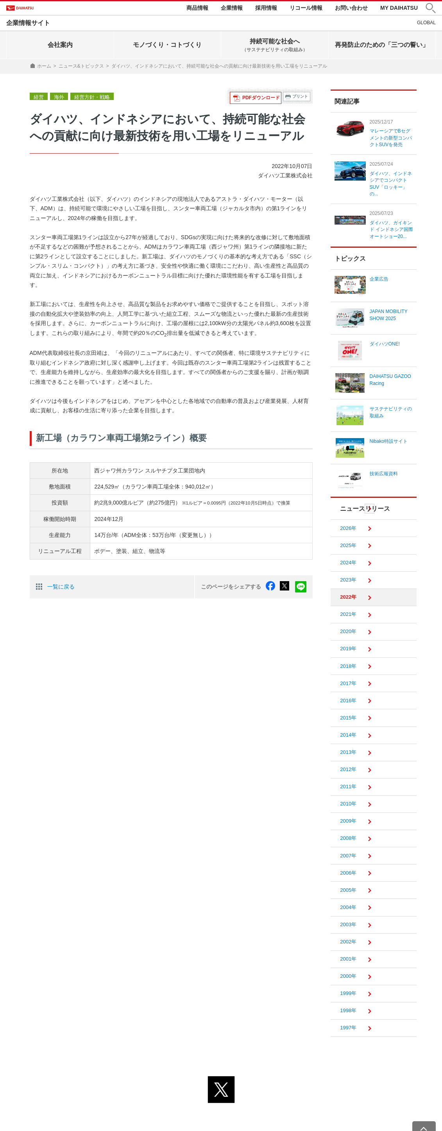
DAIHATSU (31, 9)
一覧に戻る (61, 587)
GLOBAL (426, 24)
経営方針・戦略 (89, 98)
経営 (38, 98)
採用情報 (266, 8)
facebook (274, 587)
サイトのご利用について (253, 1110)
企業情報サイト (28, 24)
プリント (300, 98)
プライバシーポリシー (186, 1110)
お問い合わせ (351, 8)
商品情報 (197, 8)
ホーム (44, 68)
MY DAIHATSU (399, 8)
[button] (431, 9)
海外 (58, 98)
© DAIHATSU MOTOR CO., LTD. (221, 1120)
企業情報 (232, 8)
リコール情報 (306, 8)
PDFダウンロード (263, 98)
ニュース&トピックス (81, 68)
